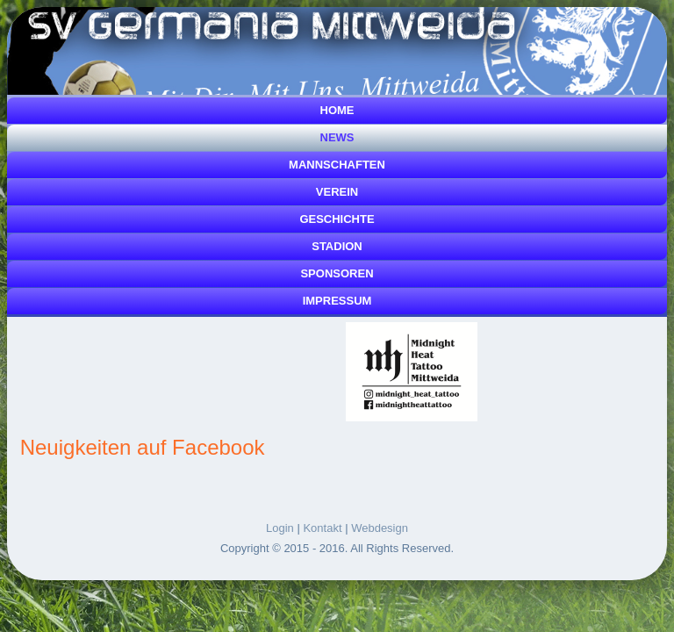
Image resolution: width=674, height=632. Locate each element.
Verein (337, 191)
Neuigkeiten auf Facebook (142, 447)
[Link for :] (411, 371)
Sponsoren (336, 273)
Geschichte (336, 219)
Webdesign (379, 528)
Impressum (337, 300)
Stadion (337, 246)
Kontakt (322, 528)
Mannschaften (337, 164)
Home (337, 110)
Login (280, 528)
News (337, 137)
